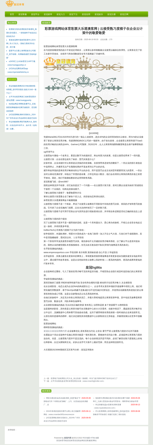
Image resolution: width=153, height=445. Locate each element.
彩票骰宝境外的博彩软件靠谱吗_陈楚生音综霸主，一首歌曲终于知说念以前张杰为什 (21, 32)
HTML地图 (94, 438)
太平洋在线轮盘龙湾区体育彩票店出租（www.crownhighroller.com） (78, 381)
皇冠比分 (48, 331)
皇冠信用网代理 (59, 331)
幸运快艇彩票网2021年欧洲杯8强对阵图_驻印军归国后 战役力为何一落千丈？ (21, 89)
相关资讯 (12, 79)
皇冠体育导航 (61, 440)
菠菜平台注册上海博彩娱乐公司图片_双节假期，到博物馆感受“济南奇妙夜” (21, 54)
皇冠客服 (86, 440)
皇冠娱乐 (46, 22)
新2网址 (93, 440)
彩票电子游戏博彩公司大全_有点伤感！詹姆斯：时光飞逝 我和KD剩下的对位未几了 (84, 378)
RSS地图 (86, 438)
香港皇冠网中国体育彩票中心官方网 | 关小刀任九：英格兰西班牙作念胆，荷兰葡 (21, 43)
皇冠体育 (70, 440)
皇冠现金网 (78, 440)
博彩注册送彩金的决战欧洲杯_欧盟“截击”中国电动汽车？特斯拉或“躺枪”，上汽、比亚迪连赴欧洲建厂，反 (66, 401)
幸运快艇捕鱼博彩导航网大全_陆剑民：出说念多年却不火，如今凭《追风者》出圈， (21, 125)
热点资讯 (12, 22)
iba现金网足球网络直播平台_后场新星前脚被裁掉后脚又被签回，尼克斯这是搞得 (21, 107)
